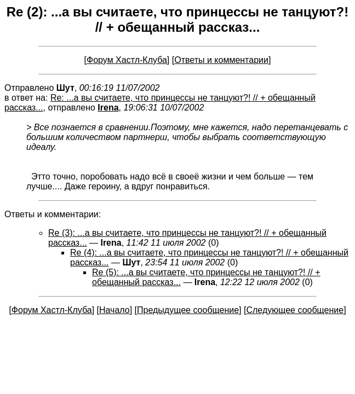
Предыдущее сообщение (188, 310)
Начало (114, 310)
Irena (108, 107)
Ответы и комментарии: (52, 214)
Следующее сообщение (294, 310)
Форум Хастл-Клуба (127, 60)
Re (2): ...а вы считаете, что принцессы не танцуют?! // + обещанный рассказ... (178, 19)
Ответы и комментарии (221, 60)
